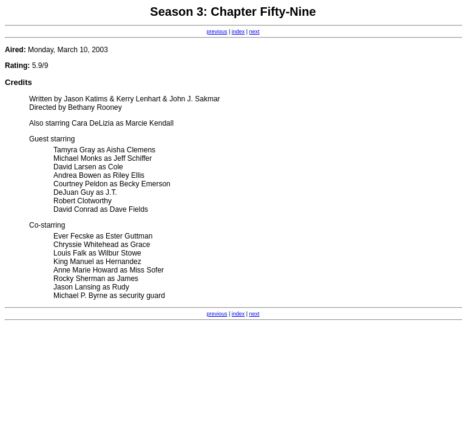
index (238, 32)
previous (216, 32)
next (254, 32)
